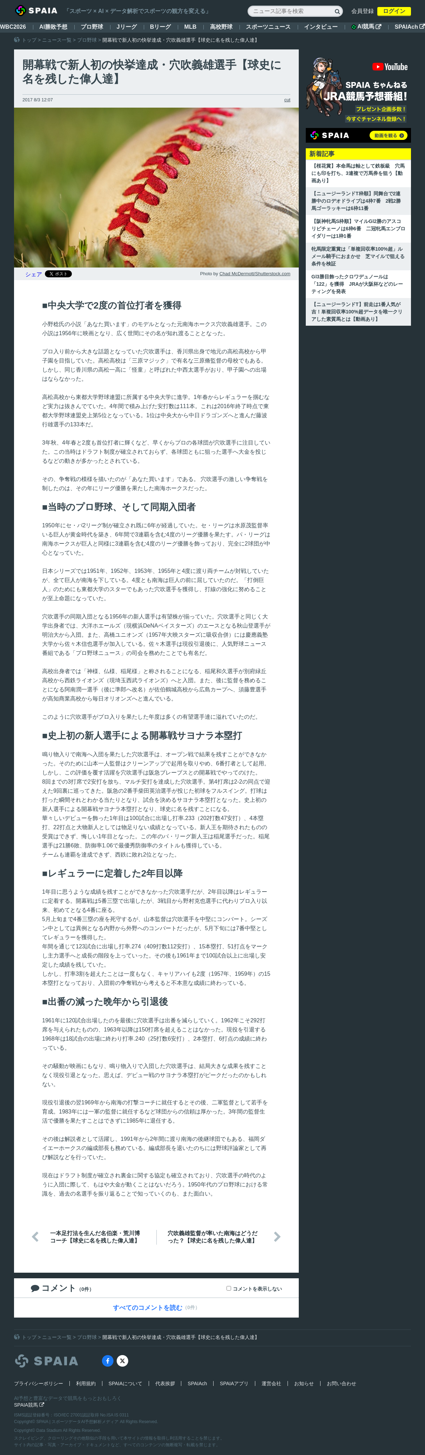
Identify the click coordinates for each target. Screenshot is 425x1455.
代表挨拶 (165, 1383)
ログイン (394, 11)
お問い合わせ (341, 1383)
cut (287, 99)
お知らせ (304, 1383)
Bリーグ (160, 27)
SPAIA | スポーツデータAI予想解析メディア (78, 1421)
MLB (190, 27)
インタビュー (321, 27)
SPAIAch (410, 27)
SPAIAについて (125, 1383)
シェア (33, 274)
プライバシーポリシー (38, 1383)
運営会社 (271, 1383)
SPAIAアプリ (234, 1383)
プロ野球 (92, 27)
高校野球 (221, 27)
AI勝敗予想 (53, 27)
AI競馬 (366, 26)
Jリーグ (127, 27)
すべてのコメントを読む (147, 1307)
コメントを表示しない (257, 1289)
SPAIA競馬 (29, 1405)
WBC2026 (13, 27)
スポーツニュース (268, 27)
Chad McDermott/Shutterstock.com (255, 273)
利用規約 (86, 1383)
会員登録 (362, 11)
